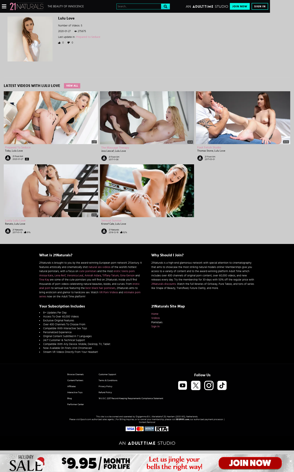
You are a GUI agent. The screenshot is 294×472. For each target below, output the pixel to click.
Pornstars (156, 322)
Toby (8, 151)
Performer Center (75, 404)
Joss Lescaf (107, 151)
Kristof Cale (107, 224)
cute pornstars (88, 271)
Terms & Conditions (108, 380)
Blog (69, 398)
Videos (155, 318)
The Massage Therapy (115, 147)
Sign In (260, 6)
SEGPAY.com (182, 419)
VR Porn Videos (108, 292)
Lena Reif (60, 275)
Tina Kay (44, 279)
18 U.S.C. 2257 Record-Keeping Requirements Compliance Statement (131, 398)
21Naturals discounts (163, 284)
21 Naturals (18, 230)
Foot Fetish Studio (209, 147)
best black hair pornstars (100, 288)
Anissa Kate (46, 275)
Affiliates (71, 386)
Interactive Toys (74, 392)
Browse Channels (75, 374)
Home (154, 314)
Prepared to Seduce (88, 37)
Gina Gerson (127, 275)
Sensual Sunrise (111, 220)
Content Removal (147, 422)
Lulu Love (17, 151)
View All (72, 86)
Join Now (239, 6)
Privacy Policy (105, 386)
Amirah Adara (93, 275)
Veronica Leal (75, 275)
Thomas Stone (205, 151)
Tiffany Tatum (110, 275)
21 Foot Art (18, 156)
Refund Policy (105, 392)
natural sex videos (99, 267)
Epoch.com (85, 419)
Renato (9, 224)
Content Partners (75, 380)
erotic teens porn (124, 271)
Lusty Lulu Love (15, 220)
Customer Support (107, 374)
